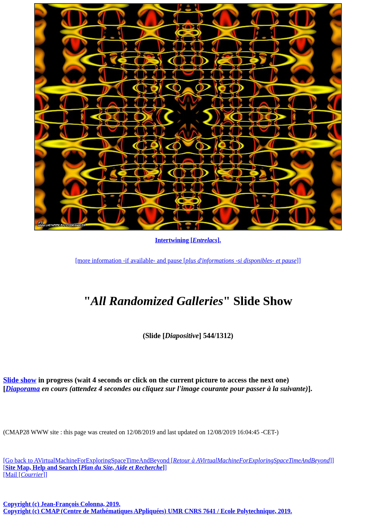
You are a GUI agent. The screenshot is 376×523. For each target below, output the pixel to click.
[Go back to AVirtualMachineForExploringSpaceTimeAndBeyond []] (168, 460)
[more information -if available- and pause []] (188, 260)
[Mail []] (25, 474)
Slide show (20, 380)
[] (85, 467)
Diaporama (22, 388)
